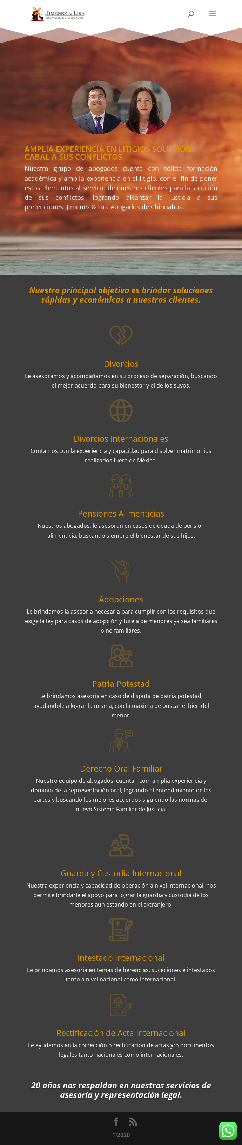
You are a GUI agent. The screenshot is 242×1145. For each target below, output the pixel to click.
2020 (123, 1135)
